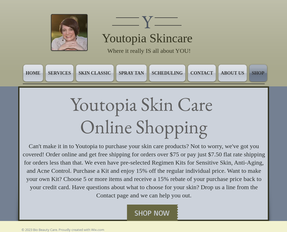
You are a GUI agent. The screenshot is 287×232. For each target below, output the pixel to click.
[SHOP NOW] (152, 213)
